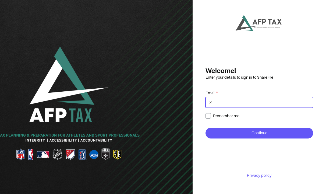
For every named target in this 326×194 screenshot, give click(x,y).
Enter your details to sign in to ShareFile (239, 77)
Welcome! (220, 70)
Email (210, 93)
